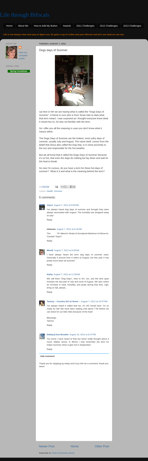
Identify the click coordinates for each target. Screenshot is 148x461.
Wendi (50, 250)
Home (9, 25)
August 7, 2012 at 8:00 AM (66, 205)
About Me (23, 25)
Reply (49, 220)
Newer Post (47, 446)
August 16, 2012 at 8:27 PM (82, 334)
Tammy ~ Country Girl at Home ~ (63, 301)
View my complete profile (23, 55)
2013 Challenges (132, 25)
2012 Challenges (109, 25)
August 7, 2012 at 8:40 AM (66, 250)
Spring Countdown (18, 71)
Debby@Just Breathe (57, 334)
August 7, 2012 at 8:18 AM (69, 229)
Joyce (50, 205)
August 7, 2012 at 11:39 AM (67, 274)
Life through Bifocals (24, 15)
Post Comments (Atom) (63, 453)
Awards (67, 25)
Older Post (102, 446)
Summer (58, 191)
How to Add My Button (45, 25)
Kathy (50, 274)
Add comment (47, 356)
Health (50, 191)
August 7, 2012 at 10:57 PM (94, 301)
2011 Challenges (85, 25)
